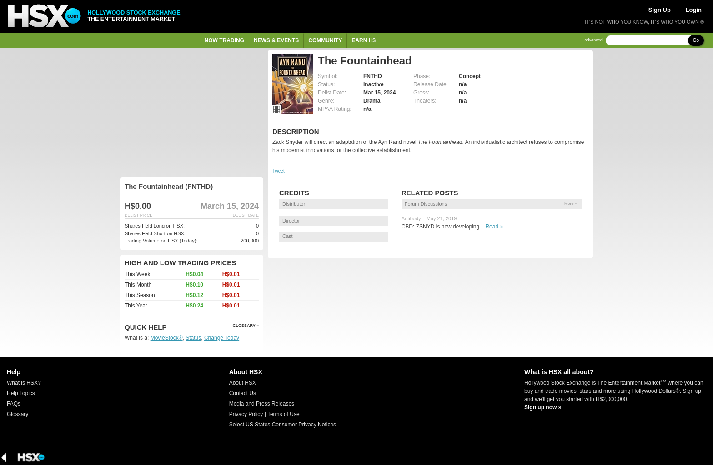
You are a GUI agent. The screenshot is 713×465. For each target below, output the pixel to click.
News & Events (276, 40)
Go (696, 40)
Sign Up (659, 9)
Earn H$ (363, 40)
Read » (494, 226)
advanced (594, 40)
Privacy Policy (246, 414)
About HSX (242, 383)
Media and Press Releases (261, 404)
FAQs (13, 404)
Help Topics (21, 393)
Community (325, 40)
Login (694, 9)
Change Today (221, 338)
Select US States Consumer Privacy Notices (282, 424)
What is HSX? (24, 383)
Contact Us (242, 393)
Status (193, 338)
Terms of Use (283, 414)
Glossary (17, 414)
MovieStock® (167, 338)
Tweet (278, 170)
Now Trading (224, 40)
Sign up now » (542, 407)
